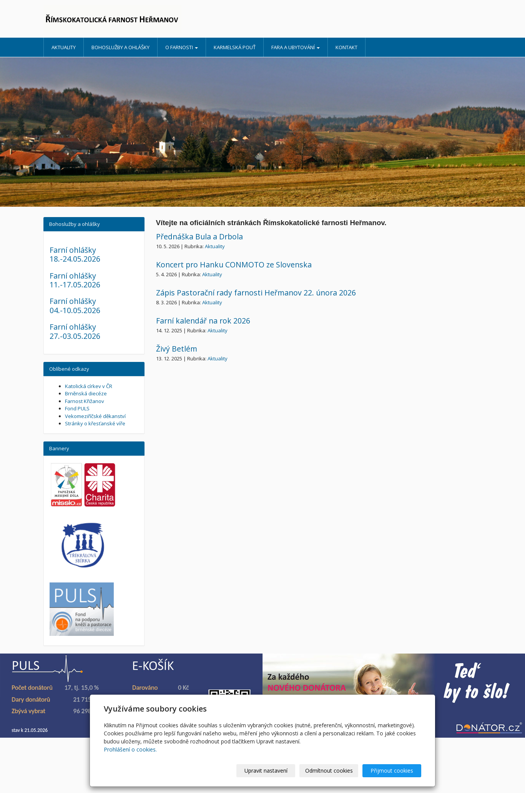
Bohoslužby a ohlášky (120, 47)
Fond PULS (77, 408)
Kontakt (346, 47)
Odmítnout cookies (329, 770)
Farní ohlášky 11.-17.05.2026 (75, 280)
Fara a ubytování (295, 47)
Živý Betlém (176, 348)
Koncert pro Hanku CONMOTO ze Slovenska (234, 264)
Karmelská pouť (235, 47)
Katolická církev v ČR (88, 386)
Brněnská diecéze (86, 393)
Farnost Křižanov (84, 401)
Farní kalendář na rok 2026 (203, 320)
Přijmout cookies (391, 770)
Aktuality (64, 47)
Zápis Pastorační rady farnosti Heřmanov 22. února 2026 (256, 292)
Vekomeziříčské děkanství (95, 416)
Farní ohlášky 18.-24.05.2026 (75, 254)
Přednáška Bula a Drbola (199, 236)
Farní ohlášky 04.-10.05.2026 (75, 305)
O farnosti (181, 47)
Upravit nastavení (265, 770)
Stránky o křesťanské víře (95, 423)
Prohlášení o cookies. (130, 749)
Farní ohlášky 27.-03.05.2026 (75, 331)
